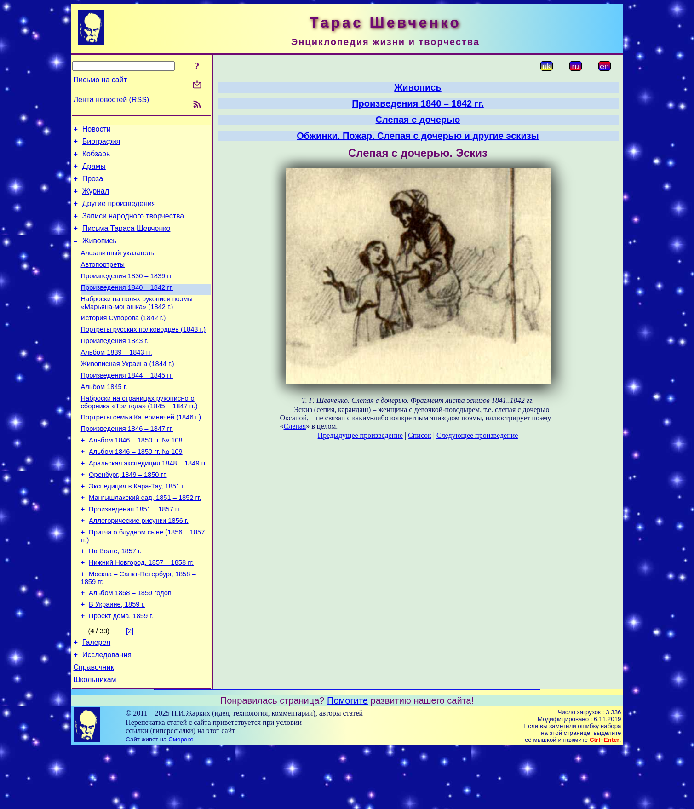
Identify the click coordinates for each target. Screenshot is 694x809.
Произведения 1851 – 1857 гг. (135, 553)
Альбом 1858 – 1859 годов (130, 645)
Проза (92, 185)
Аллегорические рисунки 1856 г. (139, 566)
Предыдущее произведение (360, 435)
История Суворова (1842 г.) (123, 340)
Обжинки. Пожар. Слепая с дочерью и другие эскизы (418, 136)
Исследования (107, 713)
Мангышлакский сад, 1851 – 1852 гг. (145, 540)
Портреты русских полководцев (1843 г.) (143, 352)
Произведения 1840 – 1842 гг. (127, 306)
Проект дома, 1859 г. (121, 671)
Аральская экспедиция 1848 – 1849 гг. (148, 501)
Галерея (96, 699)
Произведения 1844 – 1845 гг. (127, 404)
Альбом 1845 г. (104, 417)
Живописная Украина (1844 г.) (127, 391)
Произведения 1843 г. (115, 365)
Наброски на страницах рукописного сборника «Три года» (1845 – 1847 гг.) (139, 434)
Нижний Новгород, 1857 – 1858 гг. (141, 612)
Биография (101, 144)
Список (419, 435)
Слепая (295, 426)
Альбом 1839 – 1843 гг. (116, 378)
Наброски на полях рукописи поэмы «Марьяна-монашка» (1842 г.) (137, 323)
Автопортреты (103, 281)
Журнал (95, 199)
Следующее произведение (477, 435)
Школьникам (95, 740)
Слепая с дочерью (418, 120)
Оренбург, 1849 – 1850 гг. (127, 514)
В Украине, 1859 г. (117, 658)
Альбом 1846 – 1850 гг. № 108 (136, 476)
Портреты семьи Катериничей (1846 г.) (141, 450)
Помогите (347, 761)
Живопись (99, 254)
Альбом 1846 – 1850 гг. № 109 (136, 489)
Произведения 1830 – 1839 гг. (127, 294)
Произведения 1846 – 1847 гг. (127, 463)
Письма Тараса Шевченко (126, 241)
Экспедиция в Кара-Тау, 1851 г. (137, 527)
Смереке (180, 800)
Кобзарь (96, 158)
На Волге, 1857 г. (115, 599)
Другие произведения (119, 213)
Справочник (94, 726)
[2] (129, 686)
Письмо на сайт (100, 80)
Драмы (94, 172)
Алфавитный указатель (117, 268)
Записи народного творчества (133, 227)
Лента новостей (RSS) (111, 99)
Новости (96, 130)
